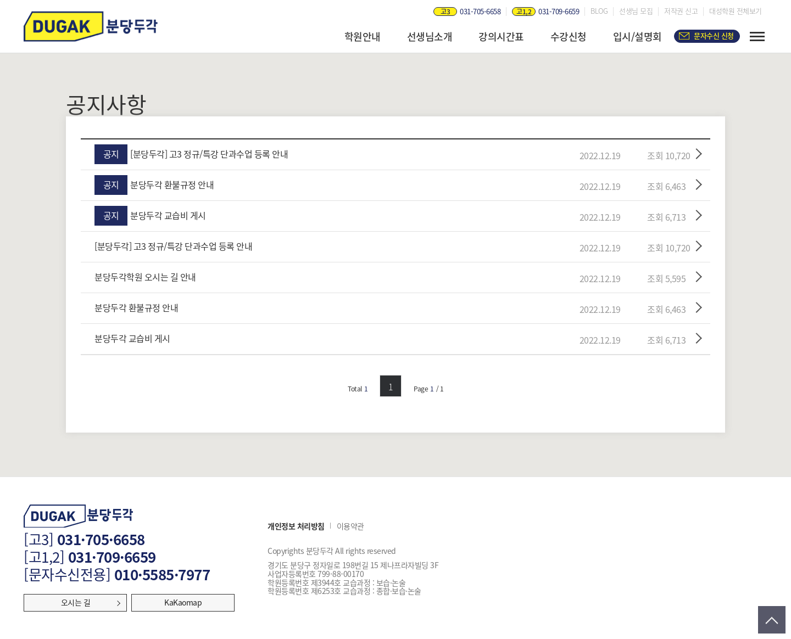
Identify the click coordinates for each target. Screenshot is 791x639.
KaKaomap (183, 602)
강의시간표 (501, 36)
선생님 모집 (636, 11)
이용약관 (350, 526)
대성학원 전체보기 (735, 11)
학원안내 (362, 36)
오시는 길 (76, 602)
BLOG (599, 11)
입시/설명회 (637, 36)
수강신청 (568, 36)
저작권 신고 (681, 11)
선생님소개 (430, 36)
